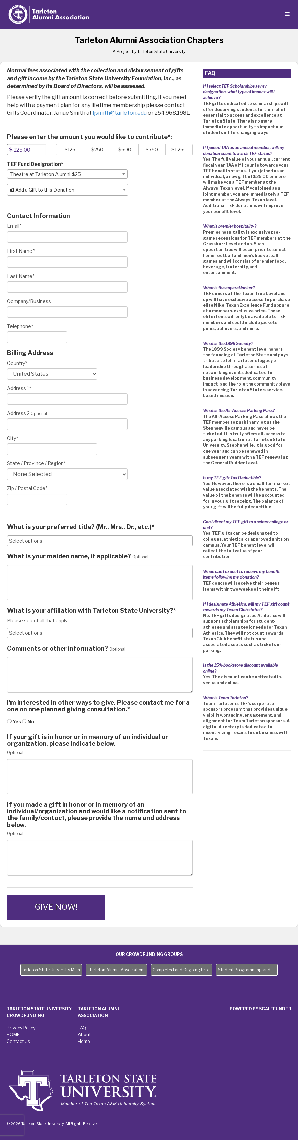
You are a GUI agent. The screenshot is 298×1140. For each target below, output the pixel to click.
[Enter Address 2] (67, 424)
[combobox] (67, 174)
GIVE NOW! (56, 907)
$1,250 (179, 149)
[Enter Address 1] (67, 399)
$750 (152, 149)
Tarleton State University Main (51, 969)
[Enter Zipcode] (37, 499)
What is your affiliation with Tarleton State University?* (91, 610)
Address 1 (19, 388)
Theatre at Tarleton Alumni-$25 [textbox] (45, 174)
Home (84, 1041)
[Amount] (26, 149)
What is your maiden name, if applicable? (69, 556)
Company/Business (29, 301)
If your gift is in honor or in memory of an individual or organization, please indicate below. (87, 740)
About (84, 1034)
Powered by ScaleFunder (260, 1008)
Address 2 (18, 413)
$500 (124, 149)
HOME (13, 1034)
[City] (52, 449)
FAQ (82, 1027)
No (28, 721)
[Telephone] (37, 337)
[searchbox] (100, 541)
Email (14, 226)
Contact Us (18, 1041)
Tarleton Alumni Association (116, 969)
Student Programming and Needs (248, 969)
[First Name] (67, 262)
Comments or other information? (57, 648)
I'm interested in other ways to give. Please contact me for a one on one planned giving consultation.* (98, 706)
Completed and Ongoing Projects (182, 969)
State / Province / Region (36, 463)
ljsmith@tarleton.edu (120, 113)
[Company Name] (67, 312)
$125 (70, 149)
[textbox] (67, 189)
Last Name (21, 276)
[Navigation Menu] (287, 14)
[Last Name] (67, 287)
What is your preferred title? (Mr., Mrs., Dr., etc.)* (80, 527)
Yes (14, 721)
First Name (21, 251)
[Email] (67, 237)
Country (17, 363)
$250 (97, 149)
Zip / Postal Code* (27, 488)
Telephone (20, 326)
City (12, 438)
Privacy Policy (21, 1027)
